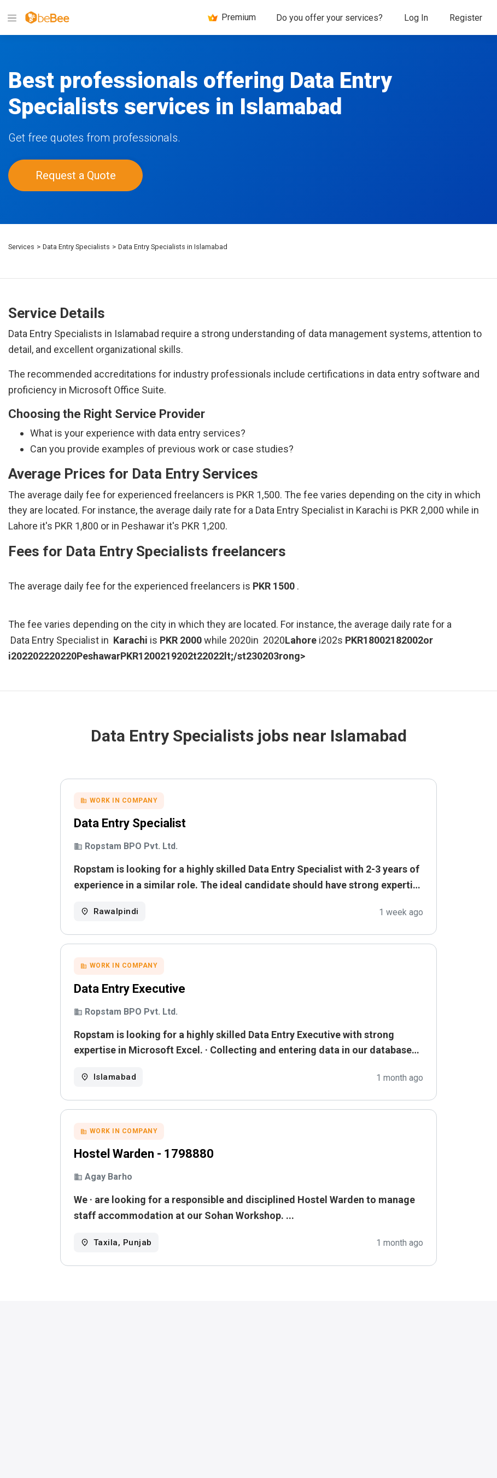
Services (21, 244)
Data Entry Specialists (76, 244)
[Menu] (12, 17)
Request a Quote (76, 174)
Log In (416, 18)
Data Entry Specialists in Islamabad (172, 244)
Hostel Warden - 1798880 (171, 1157)
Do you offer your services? (329, 18)
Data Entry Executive (156, 990)
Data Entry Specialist (157, 822)
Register (465, 18)
